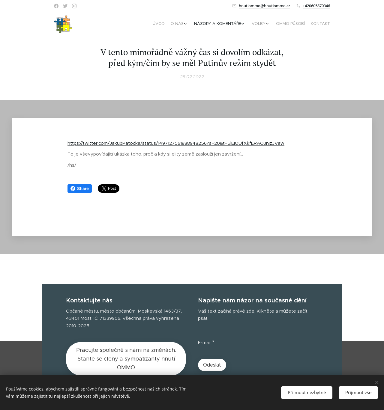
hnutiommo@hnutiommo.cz (264, 5)
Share (79, 188)
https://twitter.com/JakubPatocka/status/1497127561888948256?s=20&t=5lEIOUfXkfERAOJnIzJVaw (176, 143)
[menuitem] (287, 24)
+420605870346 (316, 5)
